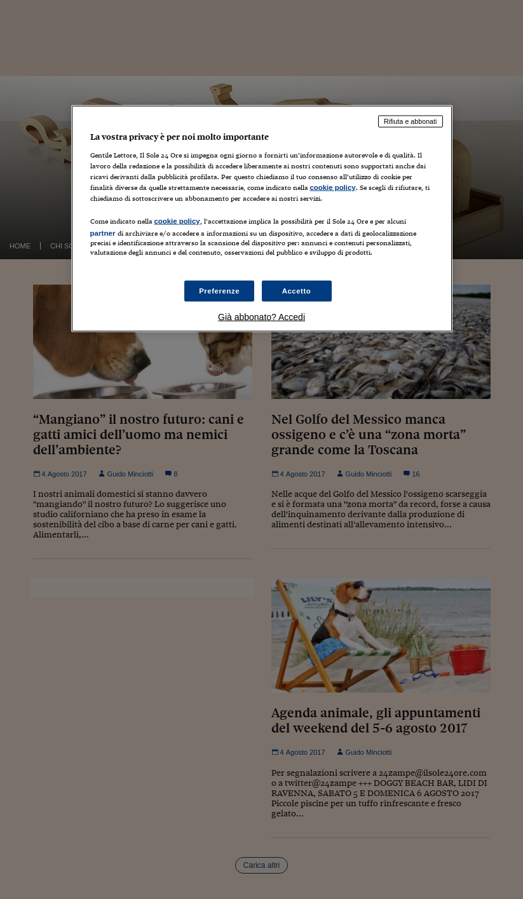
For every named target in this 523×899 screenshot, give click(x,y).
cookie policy (333, 187)
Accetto (296, 290)
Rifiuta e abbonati (410, 121)
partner (103, 233)
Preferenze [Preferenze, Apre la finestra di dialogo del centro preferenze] (219, 290)
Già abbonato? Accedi (261, 317)
